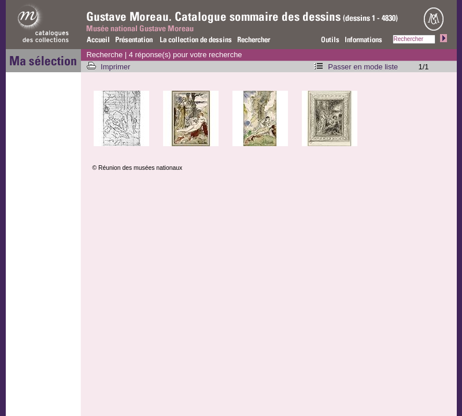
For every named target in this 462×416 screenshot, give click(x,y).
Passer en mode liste (363, 66)
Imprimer (116, 66)
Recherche (105, 54)
